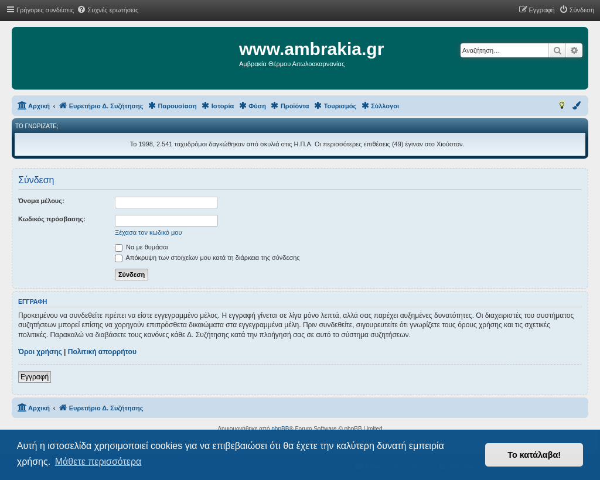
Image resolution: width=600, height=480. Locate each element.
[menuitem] (107, 10)
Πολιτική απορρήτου (102, 352)
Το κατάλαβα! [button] (534, 455)
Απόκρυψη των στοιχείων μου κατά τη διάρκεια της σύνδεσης (207, 257)
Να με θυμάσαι (141, 247)
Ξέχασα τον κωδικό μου (148, 232)
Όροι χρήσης (40, 352)
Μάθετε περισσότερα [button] (98, 462)
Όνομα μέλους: (41, 200)
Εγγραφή (35, 377)
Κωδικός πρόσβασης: (52, 218)
